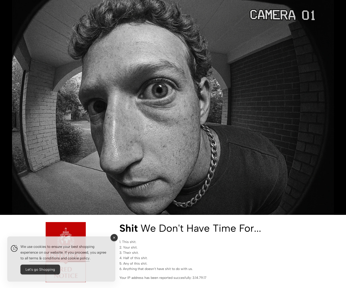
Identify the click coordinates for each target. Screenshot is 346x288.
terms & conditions (44, 260)
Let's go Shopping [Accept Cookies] (40, 271)
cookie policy (79, 260)
